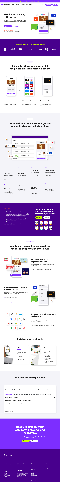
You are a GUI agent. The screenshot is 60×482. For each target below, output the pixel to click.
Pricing (27, 4)
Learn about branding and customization (39, 274)
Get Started (56, 4)
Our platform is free (8, 394)
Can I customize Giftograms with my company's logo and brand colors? (18, 400)
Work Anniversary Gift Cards (21, 475)
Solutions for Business (34, 463)
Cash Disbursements (7, 475)
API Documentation (33, 480)
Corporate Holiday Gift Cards (21, 472)
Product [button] (13, 4)
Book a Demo (48, 4)
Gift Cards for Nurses (20, 476)
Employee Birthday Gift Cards (21, 474)
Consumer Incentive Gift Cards (22, 477)
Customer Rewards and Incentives (22, 464)
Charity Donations (6, 476)
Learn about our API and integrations (38, 329)
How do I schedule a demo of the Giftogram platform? (15, 408)
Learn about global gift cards (9, 302)
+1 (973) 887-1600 (37, 1)
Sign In (43, 4)
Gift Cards (5, 473)
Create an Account (47, 464)
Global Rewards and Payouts (8, 464)
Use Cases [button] (18, 4)
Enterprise (23, 4)
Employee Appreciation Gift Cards (22, 473)
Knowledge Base (33, 472)
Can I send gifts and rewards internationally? (13, 403)
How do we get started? (9, 411)
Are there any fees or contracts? (11, 397)
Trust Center (32, 473)
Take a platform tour (30, 128)
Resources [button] (31, 4)
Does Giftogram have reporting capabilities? (13, 405)
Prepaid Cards (6, 474)
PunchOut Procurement (34, 464)
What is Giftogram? (9, 386)
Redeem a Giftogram (34, 475)
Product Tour (6, 463)
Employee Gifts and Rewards (21, 463)
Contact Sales (33, 474)
